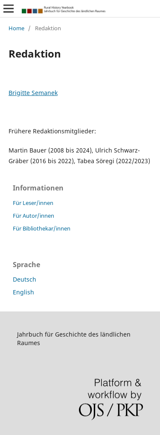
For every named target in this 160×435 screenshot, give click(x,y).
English (23, 292)
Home (16, 28)
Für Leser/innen (33, 203)
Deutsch (24, 279)
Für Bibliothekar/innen (41, 228)
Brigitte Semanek (33, 93)
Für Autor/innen (33, 215)
